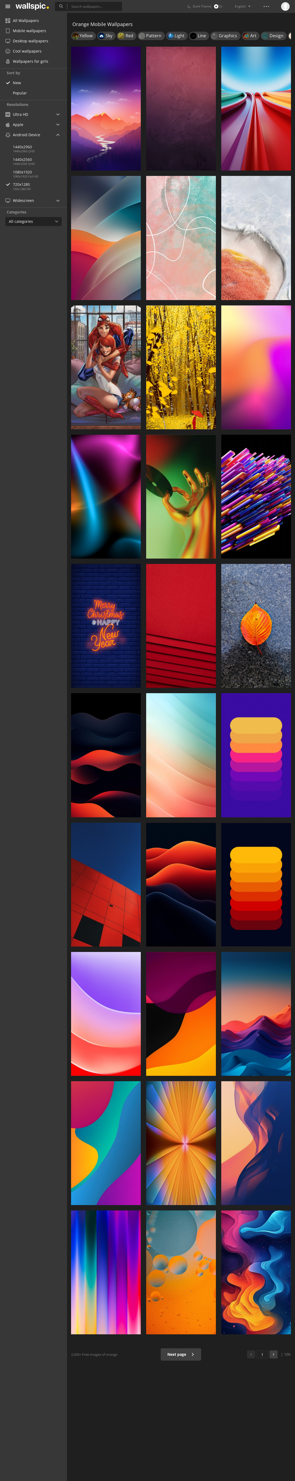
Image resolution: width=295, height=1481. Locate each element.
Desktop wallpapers (26, 40)
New (17, 82)
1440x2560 (22, 159)
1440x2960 (22, 147)
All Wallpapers (22, 20)
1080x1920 (22, 172)
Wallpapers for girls (26, 61)
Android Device (22, 135)
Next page (180, 1354)
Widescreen (19, 200)
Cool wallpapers (23, 51)
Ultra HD (16, 114)
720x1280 (40, 184)
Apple (14, 124)
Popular (20, 92)
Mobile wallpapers (25, 30)
